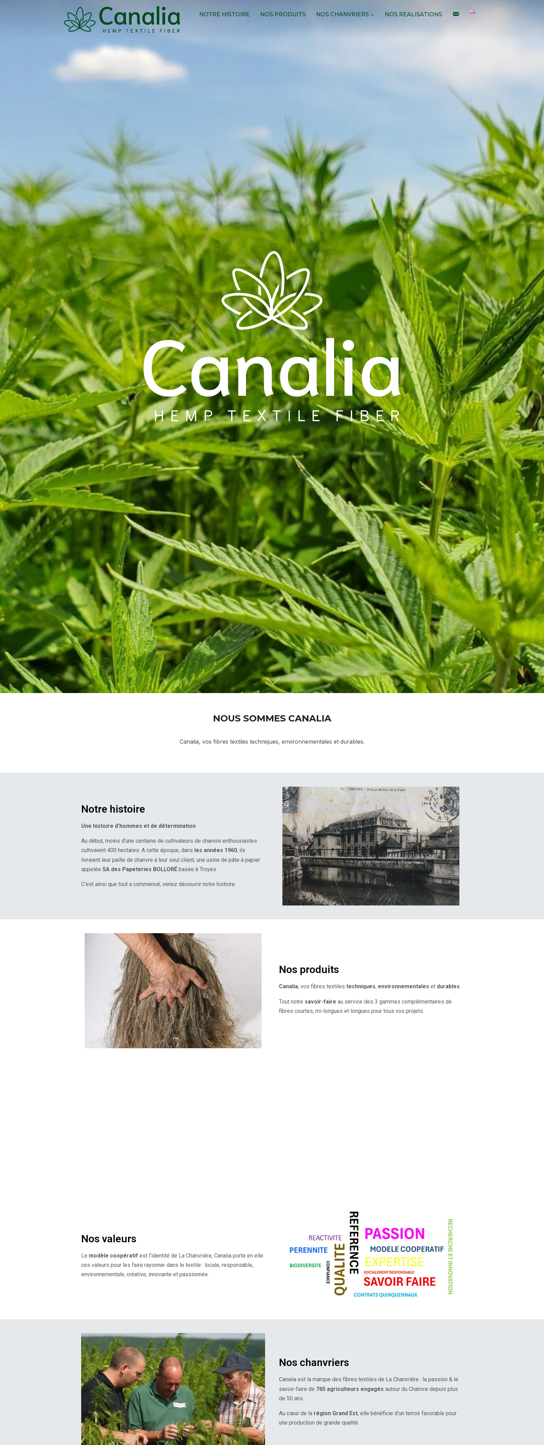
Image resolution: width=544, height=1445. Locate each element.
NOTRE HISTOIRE (224, 14)
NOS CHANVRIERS (342, 14)
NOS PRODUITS (283, 14)
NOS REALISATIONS (413, 14)
